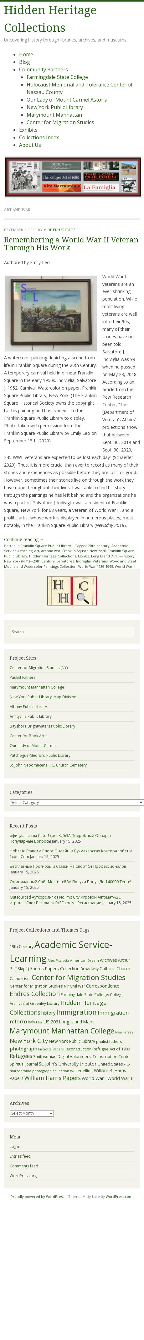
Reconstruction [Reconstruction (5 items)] (77, 1048)
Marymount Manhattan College (37, 687)
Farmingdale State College (57, 77)
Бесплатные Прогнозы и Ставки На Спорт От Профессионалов (68, 866)
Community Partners (43, 69)
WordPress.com (119, 1196)
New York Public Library (55, 107)
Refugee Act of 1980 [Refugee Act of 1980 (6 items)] (111, 1049)
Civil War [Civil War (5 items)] (77, 985)
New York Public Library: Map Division (43, 697)
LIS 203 (83, 556)
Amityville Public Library (31, 716)
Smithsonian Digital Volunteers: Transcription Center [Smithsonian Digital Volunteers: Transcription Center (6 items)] (82, 1056)
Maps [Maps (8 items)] (89, 1022)
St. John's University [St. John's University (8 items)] (59, 1064)
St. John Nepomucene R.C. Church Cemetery (48, 765)
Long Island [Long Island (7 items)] (70, 1022)
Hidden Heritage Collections (52, 556)
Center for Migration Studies (60, 122)
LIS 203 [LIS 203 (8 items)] (50, 1022)
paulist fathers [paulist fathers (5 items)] (109, 1041)
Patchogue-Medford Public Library (40, 755)
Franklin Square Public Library (46, 545)
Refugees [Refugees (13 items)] (21, 1056)
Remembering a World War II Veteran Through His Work (71, 244)
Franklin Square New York (84, 550)
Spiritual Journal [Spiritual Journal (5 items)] (24, 1063)
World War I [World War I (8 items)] (94, 1078)
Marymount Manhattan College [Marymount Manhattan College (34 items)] (62, 1031)
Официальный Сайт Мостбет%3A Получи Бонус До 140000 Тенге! (70, 881)
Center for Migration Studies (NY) (39, 667)
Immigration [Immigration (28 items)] (76, 1011)
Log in (15, 1146)
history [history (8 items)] (48, 1013)
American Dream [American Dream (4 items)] (84, 960)
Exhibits (28, 129)
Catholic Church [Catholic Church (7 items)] (115, 969)
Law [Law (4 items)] (39, 1022)
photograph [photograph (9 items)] (23, 1048)
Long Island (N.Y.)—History (113, 556)
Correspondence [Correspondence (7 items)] (102, 986)
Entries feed (20, 1156)
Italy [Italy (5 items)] (31, 1021)
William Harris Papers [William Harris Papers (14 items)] (52, 1078)
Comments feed (24, 1166)
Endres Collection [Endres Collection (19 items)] (35, 993)
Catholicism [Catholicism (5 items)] (20, 978)
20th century (99, 545)
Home (26, 54)
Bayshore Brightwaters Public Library (42, 726)
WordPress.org (23, 1175)
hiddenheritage (60, 229)
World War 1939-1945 (95, 566)
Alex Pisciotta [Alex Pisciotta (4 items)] (58, 960)
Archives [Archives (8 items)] (108, 960)
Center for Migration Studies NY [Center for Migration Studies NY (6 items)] (39, 986)
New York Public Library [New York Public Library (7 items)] (72, 1041)
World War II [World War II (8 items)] (120, 1078)
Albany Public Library (28, 706)
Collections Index (39, 137)
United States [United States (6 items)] (110, 1064)
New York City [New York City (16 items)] (29, 1040)
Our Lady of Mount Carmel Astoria (67, 99)
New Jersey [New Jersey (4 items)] (124, 1032)
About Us (30, 144)
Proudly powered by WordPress (37, 1196)
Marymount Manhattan (54, 114)
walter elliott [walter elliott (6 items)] (81, 1070)
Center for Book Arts (28, 736)
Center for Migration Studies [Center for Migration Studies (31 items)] (79, 977)
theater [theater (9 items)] (88, 1063)
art (36, 550)
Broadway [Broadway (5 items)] (89, 968)
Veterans (100, 561)
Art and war (50, 550)
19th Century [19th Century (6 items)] (21, 946)
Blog (24, 61)
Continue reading (24, 539)
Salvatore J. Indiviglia (74, 561)
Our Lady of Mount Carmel (33, 745)
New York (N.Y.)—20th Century (29, 561)
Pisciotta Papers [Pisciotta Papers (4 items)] (51, 1049)
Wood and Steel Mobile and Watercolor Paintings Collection (70, 564)
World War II (125, 566)
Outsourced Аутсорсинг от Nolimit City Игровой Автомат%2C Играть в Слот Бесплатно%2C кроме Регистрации (65, 899)
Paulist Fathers (22, 677)
